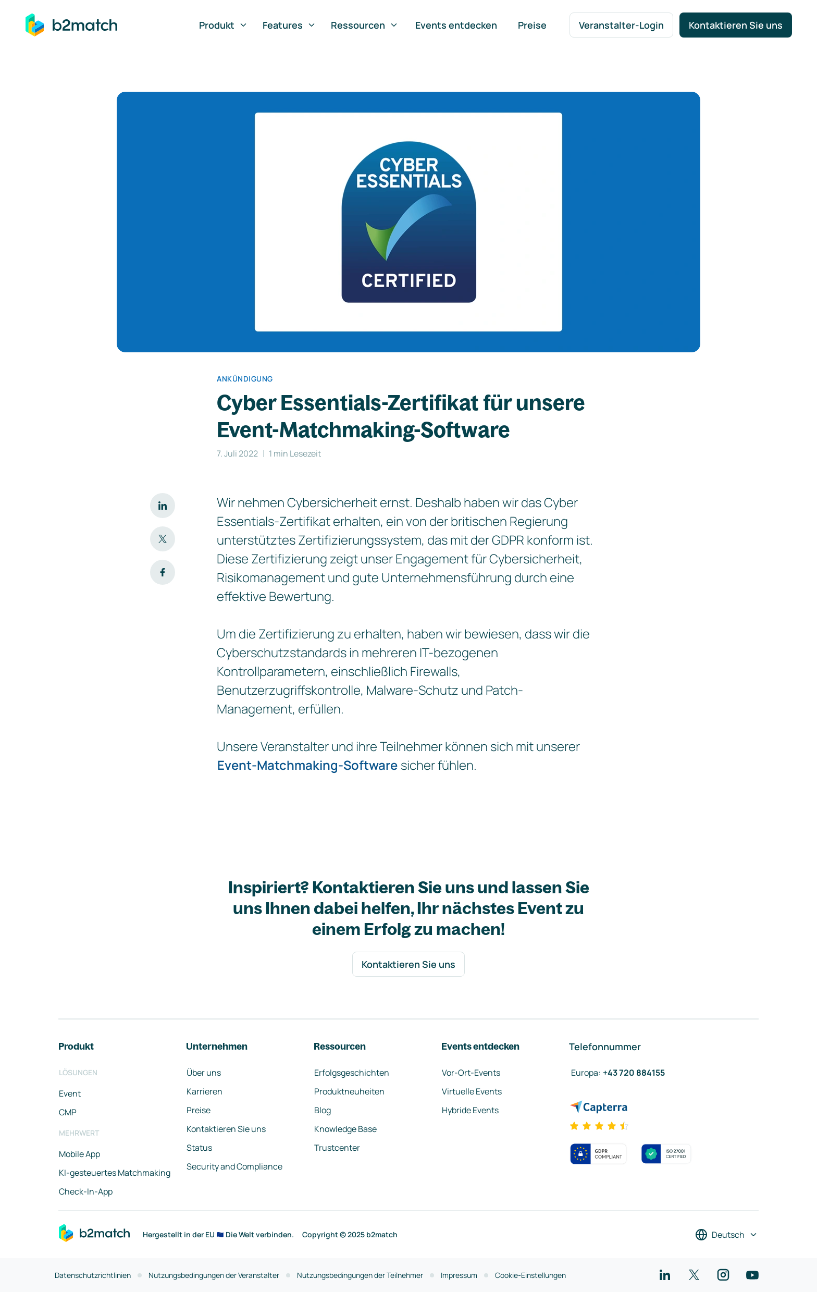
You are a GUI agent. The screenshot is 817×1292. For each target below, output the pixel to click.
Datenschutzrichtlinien (93, 1275)
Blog (322, 1110)
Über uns (204, 1072)
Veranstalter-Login (621, 25)
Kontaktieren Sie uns (736, 25)
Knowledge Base (345, 1129)
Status (199, 1147)
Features (289, 25)
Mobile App (79, 1154)
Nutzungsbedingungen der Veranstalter (213, 1275)
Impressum (459, 1275)
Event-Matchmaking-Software (307, 764)
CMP (68, 1112)
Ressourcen (365, 25)
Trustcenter (337, 1147)
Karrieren (204, 1091)
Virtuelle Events (472, 1091)
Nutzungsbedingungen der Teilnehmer (360, 1275)
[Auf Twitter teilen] (162, 538)
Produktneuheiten (349, 1091)
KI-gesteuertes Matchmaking (114, 1172)
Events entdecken (456, 25)
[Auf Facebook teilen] (162, 572)
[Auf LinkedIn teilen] (162, 505)
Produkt (223, 25)
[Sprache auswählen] (727, 1234)
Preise (532, 25)
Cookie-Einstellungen (530, 1275)
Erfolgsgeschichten (351, 1072)
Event (70, 1093)
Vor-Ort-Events (471, 1072)
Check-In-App (86, 1191)
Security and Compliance (234, 1166)
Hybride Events (470, 1110)
